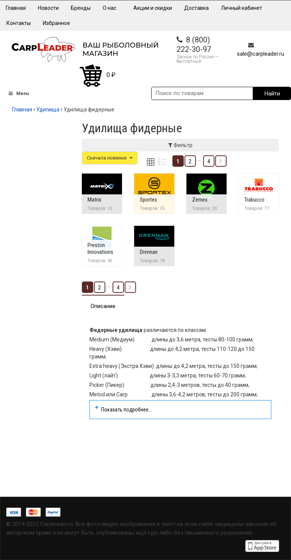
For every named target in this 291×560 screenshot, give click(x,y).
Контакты (18, 23)
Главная (16, 8)
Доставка (196, 8)
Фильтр (180, 145)
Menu (18, 93)
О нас (112, 8)
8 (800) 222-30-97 (194, 44)
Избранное (56, 23)
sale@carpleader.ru (260, 53)
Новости (48, 8)
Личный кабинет (241, 8)
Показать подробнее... (126, 410)
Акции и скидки (152, 8)
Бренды (81, 8)
